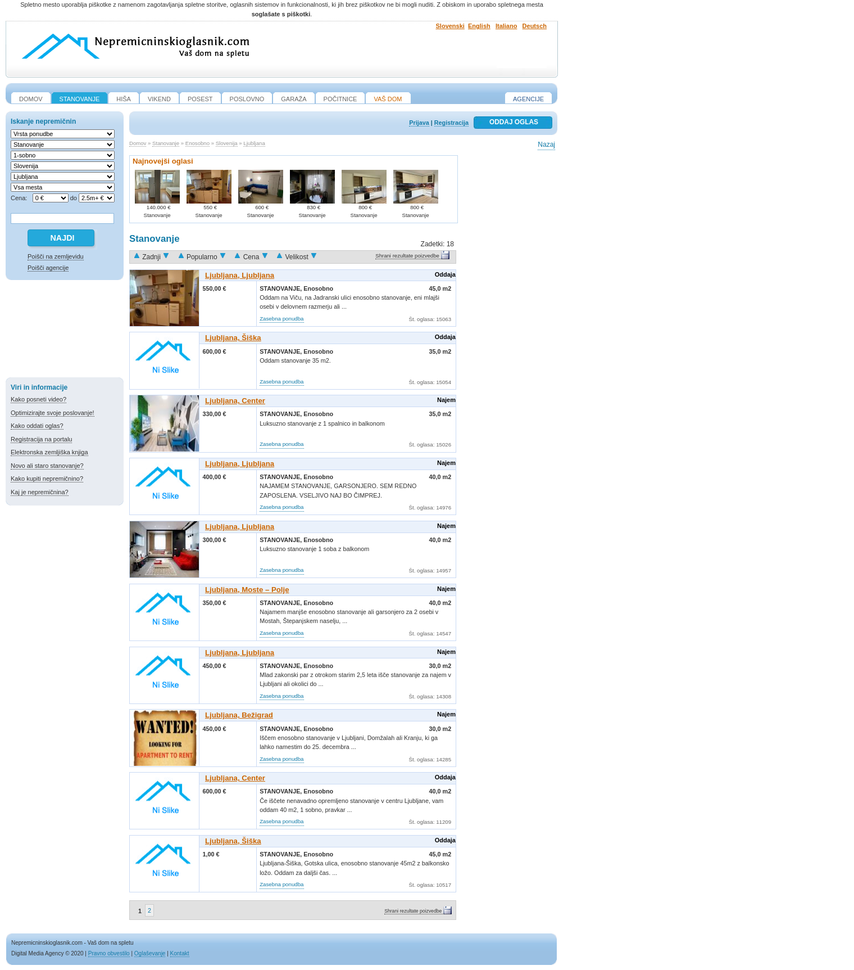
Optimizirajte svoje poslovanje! (52, 412)
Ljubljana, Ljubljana (239, 275)
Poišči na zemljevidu (56, 256)
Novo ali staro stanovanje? (47, 465)
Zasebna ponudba (281, 318)
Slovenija (227, 143)
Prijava (419, 122)
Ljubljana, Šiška (233, 337)
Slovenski (450, 25)
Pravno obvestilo (109, 953)
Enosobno (197, 143)
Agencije (528, 99)
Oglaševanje (150, 953)
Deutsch (535, 25)
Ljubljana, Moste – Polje (247, 589)
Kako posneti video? (38, 399)
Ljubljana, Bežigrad (239, 715)
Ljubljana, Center (235, 400)
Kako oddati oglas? (37, 425)
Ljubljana (254, 143)
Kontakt (179, 953)
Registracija (451, 122)
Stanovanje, (281, 288)
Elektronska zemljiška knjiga (49, 452)
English (479, 25)
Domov (137, 143)
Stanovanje (165, 143)
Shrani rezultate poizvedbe (407, 255)
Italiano (506, 25)
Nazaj (546, 144)
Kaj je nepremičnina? (40, 492)
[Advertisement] (64, 330)
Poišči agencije (48, 267)
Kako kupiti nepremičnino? (47, 478)
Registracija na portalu (41, 439)
